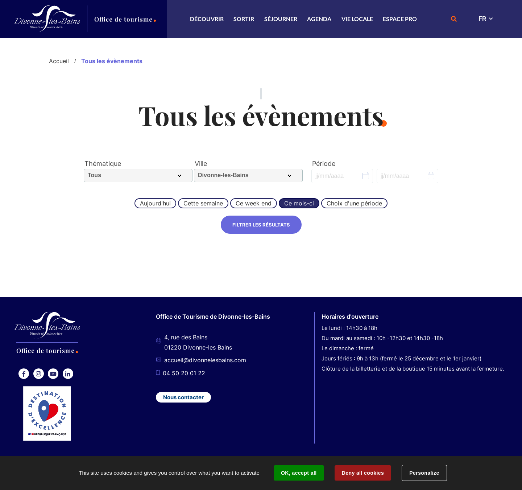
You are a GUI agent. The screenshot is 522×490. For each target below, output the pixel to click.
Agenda (319, 18)
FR (482, 19)
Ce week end (254, 203)
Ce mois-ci (299, 203)
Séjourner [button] (280, 18)
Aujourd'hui (155, 203)
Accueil (59, 61)
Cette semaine (203, 203)
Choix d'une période (354, 203)
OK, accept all (298, 473)
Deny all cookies (363, 473)
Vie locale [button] (357, 18)
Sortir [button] (243, 18)
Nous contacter (183, 397)
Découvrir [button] (207, 18)
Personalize (424, 473)
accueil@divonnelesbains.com (205, 360)
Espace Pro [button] (400, 18)
